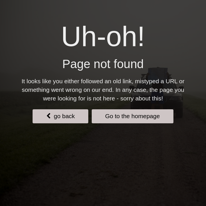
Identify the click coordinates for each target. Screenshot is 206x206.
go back (60, 116)
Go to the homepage (132, 116)
